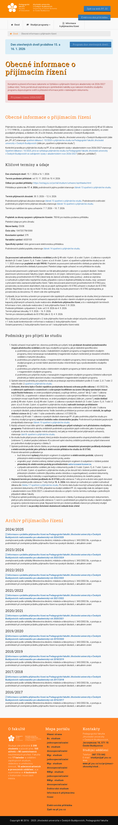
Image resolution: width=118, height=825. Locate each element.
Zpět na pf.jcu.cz (56, 809)
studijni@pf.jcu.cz (101, 757)
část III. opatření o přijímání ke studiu (38, 434)
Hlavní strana (54, 734)
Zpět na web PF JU (97, 8)
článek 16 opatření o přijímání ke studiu (75, 204)
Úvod (15, 25)
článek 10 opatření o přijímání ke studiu (51, 422)
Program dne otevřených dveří (90, 44)
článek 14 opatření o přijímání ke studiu (61, 248)
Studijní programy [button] (38, 25)
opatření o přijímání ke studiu (38, 384)
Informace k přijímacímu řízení (69, 24)
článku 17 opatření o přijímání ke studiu (40, 485)
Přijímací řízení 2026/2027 (26, 97)
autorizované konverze (79, 464)
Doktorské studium (58, 788)
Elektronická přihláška (94, 17)
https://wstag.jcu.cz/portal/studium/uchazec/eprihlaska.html (62, 183)
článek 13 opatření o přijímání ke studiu (92, 187)
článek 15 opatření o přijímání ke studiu (63, 201)
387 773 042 (98, 754)
